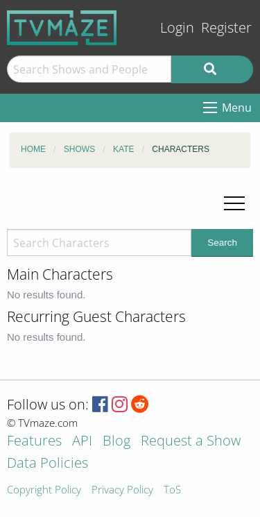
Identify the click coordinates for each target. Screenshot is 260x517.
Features (34, 442)
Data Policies (47, 464)
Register (226, 27)
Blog (116, 442)
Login (177, 27)
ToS (172, 490)
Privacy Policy (122, 490)
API (82, 442)
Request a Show (191, 442)
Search (222, 242)
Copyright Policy (44, 490)
